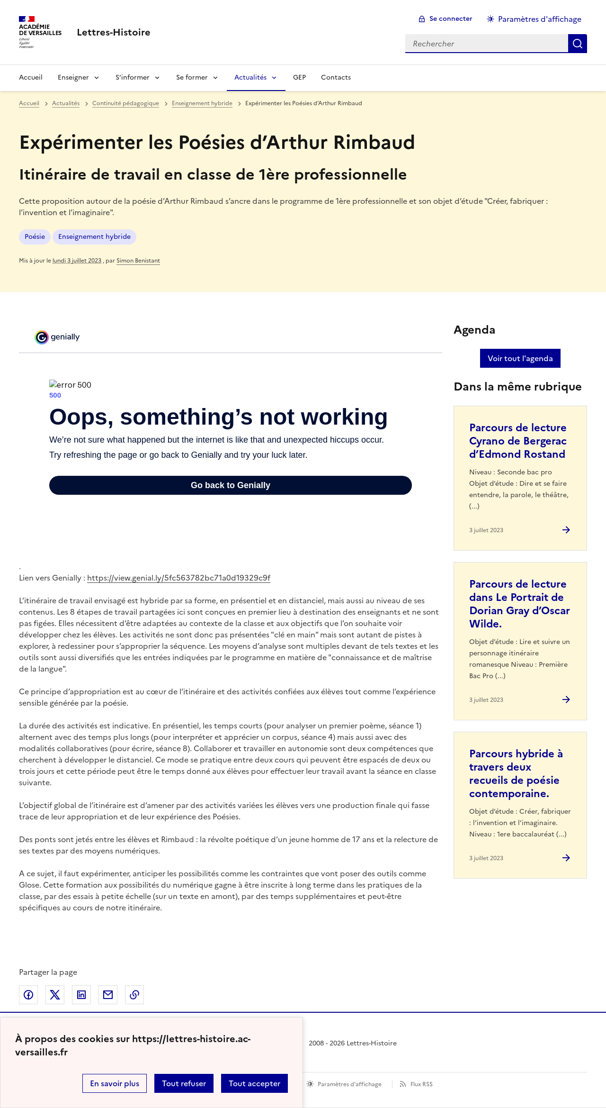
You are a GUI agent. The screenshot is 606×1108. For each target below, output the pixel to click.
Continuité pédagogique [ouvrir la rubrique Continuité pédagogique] (125, 103)
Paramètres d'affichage (350, 1084)
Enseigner (73, 77)
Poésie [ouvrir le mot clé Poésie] (35, 237)
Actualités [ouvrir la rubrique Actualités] (66, 103)
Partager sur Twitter (54, 994)
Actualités (250, 77)
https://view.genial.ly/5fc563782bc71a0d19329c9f (178, 577)
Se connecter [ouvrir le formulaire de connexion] (450, 19)
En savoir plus (114, 1083)
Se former (192, 77)
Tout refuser (184, 1083)
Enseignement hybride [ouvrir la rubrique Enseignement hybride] (202, 103)
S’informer (133, 77)
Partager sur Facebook (28, 994)
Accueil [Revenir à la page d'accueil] (31, 77)
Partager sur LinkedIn (81, 994)
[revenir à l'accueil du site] (114, 32)
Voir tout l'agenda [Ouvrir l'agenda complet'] (520, 358)
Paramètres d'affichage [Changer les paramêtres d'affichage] (539, 19)
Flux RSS (421, 1084)
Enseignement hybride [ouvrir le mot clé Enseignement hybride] (94, 237)
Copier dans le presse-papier (134, 994)
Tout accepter (254, 1083)
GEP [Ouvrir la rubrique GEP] (299, 77)
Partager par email (107, 994)
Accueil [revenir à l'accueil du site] (29, 103)
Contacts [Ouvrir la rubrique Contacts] (336, 77)
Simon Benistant (138, 260)
